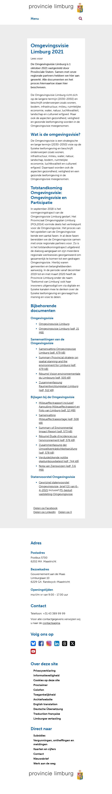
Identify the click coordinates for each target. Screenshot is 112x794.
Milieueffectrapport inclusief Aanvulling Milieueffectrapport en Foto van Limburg (59, 406)
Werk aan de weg (44, 763)
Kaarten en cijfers (44, 749)
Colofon (38, 689)
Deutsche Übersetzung (48, 709)
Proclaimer (40, 685)
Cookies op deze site (46, 680)
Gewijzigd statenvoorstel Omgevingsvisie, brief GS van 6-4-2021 (58, 486)
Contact (38, 753)
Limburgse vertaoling (47, 718)
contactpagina (51, 623)
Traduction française (46, 713)
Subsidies (39, 735)
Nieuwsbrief (41, 758)
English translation (45, 704)
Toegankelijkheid (44, 694)
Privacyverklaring (44, 670)
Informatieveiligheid (46, 675)
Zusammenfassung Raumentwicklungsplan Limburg (58, 386)
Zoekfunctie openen (80, 18)
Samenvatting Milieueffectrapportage (59, 419)
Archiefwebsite (43, 699)
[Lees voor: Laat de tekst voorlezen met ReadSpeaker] (37, 58)
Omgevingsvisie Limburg (54, 324)
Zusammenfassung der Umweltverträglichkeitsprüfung (58, 448)
